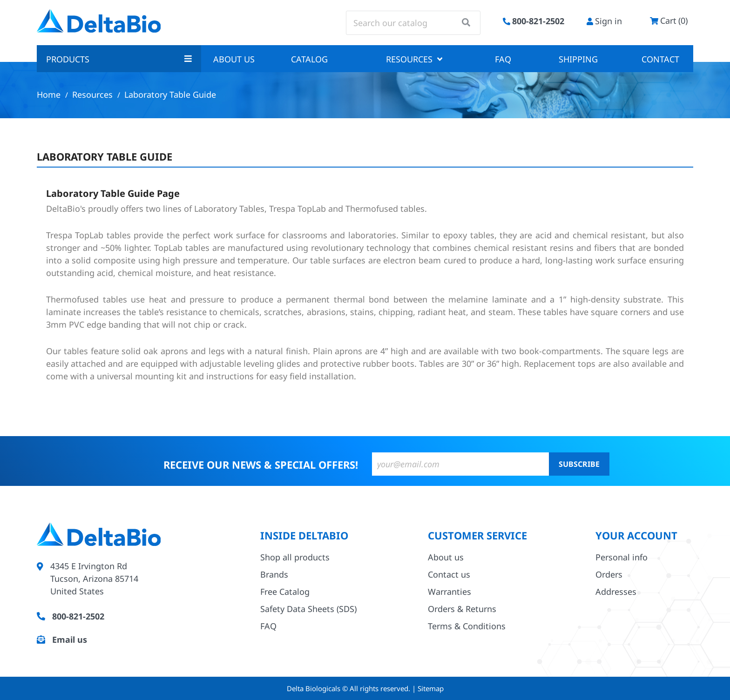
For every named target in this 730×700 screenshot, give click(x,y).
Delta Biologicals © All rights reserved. (349, 688)
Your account (636, 535)
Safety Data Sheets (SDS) (308, 608)
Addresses (615, 591)
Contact (660, 59)
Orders (608, 574)
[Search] (413, 23)
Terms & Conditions (467, 626)
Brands (274, 574)
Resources (414, 59)
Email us (69, 639)
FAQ (503, 59)
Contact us (449, 574)
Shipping (578, 59)
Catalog (309, 59)
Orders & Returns (462, 608)
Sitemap (431, 688)
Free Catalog (285, 591)
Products (119, 59)
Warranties (449, 591)
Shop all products (295, 557)
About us (234, 59)
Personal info (621, 557)
